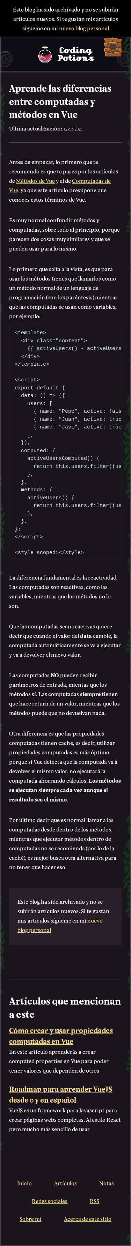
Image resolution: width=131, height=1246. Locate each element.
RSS (94, 1200)
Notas (106, 1182)
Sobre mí (31, 1218)
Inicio (24, 1182)
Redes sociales (49, 1200)
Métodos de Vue (35, 180)
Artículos (65, 1182)
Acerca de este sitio (87, 1218)
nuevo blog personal (84, 27)
